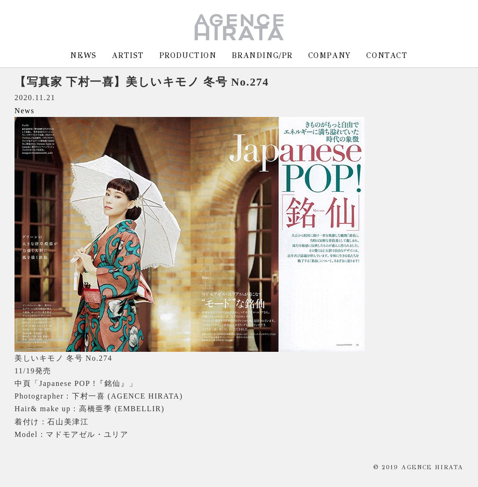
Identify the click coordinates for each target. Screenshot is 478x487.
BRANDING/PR (262, 55)
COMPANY (329, 55)
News (24, 111)
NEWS (83, 55)
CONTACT (386, 55)
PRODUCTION (188, 55)
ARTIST (128, 55)
